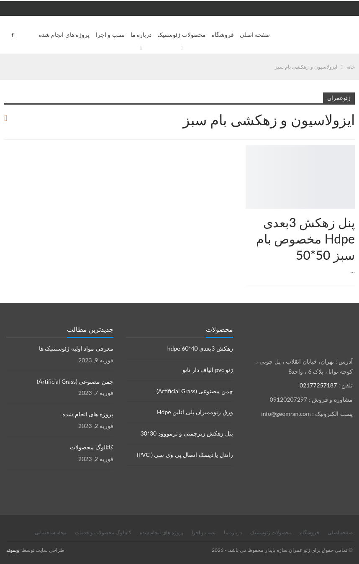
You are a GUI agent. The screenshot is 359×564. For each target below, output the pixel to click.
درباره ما (141, 34)
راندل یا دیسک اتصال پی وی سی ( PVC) (185, 454)
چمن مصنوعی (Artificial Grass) (194, 391)
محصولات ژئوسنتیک (181, 34)
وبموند (12, 550)
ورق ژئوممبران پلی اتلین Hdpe (195, 411)
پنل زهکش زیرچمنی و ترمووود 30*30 (187, 433)
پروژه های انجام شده (64, 34)
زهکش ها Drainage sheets (352, 146)
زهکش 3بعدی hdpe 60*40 (200, 348)
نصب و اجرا (110, 34)
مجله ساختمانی (51, 532)
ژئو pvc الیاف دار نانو (207, 369)
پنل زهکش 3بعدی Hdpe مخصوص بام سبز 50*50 (305, 238)
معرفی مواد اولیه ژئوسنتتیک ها (76, 348)
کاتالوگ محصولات (91, 447)
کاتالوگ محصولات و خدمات (103, 532)
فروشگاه (223, 34)
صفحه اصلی (255, 34)
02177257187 (318, 385)
